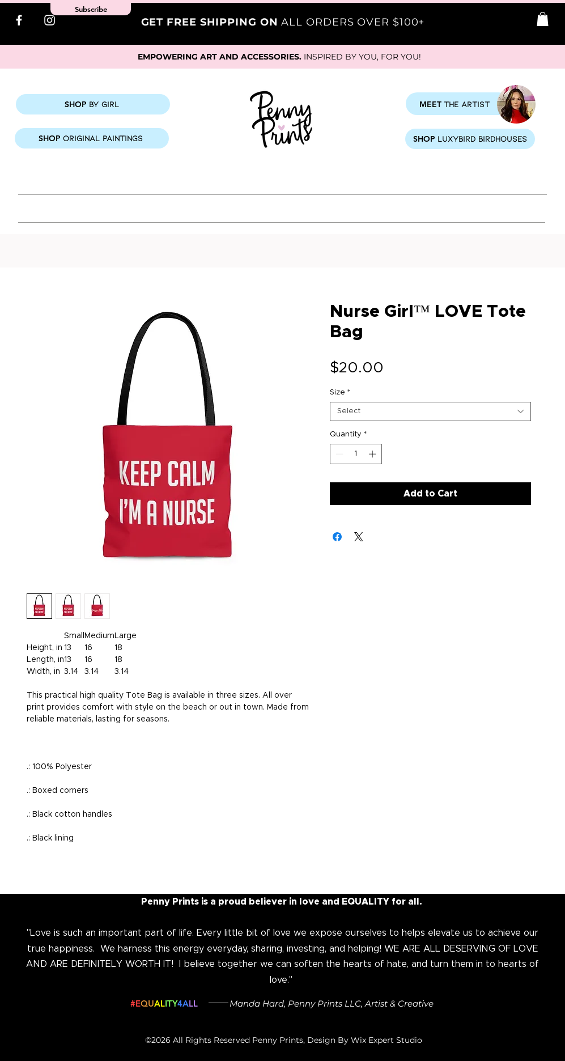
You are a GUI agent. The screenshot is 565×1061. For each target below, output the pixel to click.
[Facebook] (19, 20)
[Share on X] (359, 537)
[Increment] (373, 454)
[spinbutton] (356, 454)
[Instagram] (50, 20)
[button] (543, 19)
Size (340, 392)
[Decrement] (338, 454)
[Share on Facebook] (337, 537)
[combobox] (430, 411)
